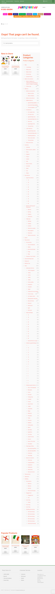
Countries (29, 14)
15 (28, 359)
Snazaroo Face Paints (30, 256)
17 (28, 364)
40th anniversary (31, 516)
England (27, 154)
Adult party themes (30, 268)
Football (29, 399)
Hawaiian (30, 286)
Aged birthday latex (32, 130)
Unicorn (29, 439)
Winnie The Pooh (31, 441)
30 (28, 187)
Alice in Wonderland (32, 387)
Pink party (30, 415)
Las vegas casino (31, 296)
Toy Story (30, 434)
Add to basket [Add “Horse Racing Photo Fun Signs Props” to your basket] (5, 72)
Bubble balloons (29, 100)
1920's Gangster (31, 270)
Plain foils (30, 121)
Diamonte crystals (31, 228)
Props (29, 251)
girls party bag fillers (32, 450)
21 (28, 184)
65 (28, 196)
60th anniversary (31, 521)
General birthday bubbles (33, 105)
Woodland (30, 443)
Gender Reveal (29, 76)
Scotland (28, 166)
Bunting (29, 211)
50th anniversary (31, 518)
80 (28, 201)
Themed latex (31, 140)
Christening (28, 74)
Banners (29, 209)
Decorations (22, 14)
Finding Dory (30, 397)
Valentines (27, 476)
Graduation (30, 284)
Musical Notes (31, 300)
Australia (28, 147)
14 (28, 357)
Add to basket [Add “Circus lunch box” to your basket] (35, 551)
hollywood (27, 261)
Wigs (29, 254)
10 (28, 347)
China (27, 152)
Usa (27, 170)
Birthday (29, 221)
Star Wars (30, 429)
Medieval (30, 413)
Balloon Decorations (29, 78)
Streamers (30, 216)
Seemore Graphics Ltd (20, 590)
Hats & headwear (31, 244)
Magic (29, 411)
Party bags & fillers (30, 446)
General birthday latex (32, 133)
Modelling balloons (32, 135)
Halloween (30, 467)
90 (28, 203)
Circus (29, 392)
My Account (22, 1)
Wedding (40, 14)
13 (28, 354)
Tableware (28, 218)
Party (10, 14)
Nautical (29, 303)
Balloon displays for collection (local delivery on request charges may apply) (32, 83)
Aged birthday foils (31, 116)
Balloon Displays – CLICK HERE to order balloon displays (27, 16)
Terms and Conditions (9, 1)
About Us (3, 1)
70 (28, 198)
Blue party (30, 389)
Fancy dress (27, 240)
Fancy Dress (47, 14)
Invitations (30, 453)
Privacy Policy (16, 1)
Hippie (29, 289)
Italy (27, 161)
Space (29, 427)
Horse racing (30, 293)
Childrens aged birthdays (31, 343)
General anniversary (32, 523)
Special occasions (30, 457)
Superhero (30, 432)
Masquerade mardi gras (32, 298)
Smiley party (30, 425)
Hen (29, 497)
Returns (22, 580)
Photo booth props (31, 490)
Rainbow (29, 422)
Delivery (22, 578)
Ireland (27, 159)
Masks (29, 247)
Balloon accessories (30, 91)
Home (5, 14)
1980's (29, 277)
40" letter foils (31, 114)
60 (28, 194)
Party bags (30, 455)
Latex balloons (29, 128)
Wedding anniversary (30, 509)
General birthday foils (32, 119)
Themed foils (30, 126)
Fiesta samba (30, 282)
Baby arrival (28, 69)
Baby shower (28, 71)
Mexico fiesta (29, 163)
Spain (27, 168)
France (27, 156)
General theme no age (32, 340)
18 (28, 182)
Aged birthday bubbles (32, 102)
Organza (29, 214)
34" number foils (31, 112)
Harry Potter (30, 404)
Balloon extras (31, 93)
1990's (29, 279)
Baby (35, 14)
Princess (29, 420)
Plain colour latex (31, 137)
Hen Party (28, 500)
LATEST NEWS (6, 574)
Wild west (30, 310)
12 (28, 352)
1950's (29, 272)
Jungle (29, 406)
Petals (29, 502)
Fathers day (28, 86)
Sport (29, 307)
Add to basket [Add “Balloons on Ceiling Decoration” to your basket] (25, 552)
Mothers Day (27, 263)
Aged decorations (30, 177)
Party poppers (30, 230)
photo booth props (31, 249)
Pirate (29, 418)
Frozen (29, 401)
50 (28, 191)
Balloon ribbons (31, 95)
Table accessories (32, 235)
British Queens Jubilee (31, 149)
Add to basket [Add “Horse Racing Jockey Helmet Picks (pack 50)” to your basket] (15, 72)
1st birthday (28, 67)
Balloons (15, 14)
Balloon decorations (30, 98)
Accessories (28, 242)
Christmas (30, 460)
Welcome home (29, 142)
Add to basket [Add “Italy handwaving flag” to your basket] (15, 551)
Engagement (28, 493)
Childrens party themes (31, 385)
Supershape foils (31, 123)
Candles (29, 223)
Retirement (30, 305)
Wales (27, 173)
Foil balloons (28, 109)
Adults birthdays (29, 312)
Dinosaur (29, 394)
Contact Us (23, 574)
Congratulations (31, 462)
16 (28, 180)
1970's (29, 275)
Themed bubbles (31, 107)
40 (28, 189)
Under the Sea (31, 436)
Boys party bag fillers (32, 448)
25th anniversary (31, 511)
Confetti (29, 225)
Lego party (30, 408)
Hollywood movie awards (33, 291)
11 (28, 350)
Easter (26, 237)
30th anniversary (31, 514)
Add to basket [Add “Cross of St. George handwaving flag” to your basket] (5, 552)
